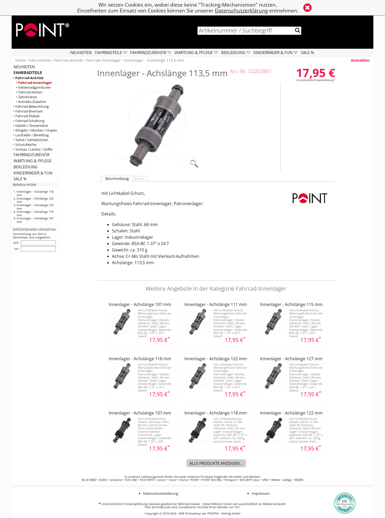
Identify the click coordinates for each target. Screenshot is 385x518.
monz (172, 480)
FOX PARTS (147, 480)
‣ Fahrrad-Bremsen (28, 111)
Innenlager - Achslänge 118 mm (35, 193)
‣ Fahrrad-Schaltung (28, 121)
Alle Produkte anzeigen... (216, 463)
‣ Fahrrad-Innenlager (34, 82)
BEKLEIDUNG (25, 166)
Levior (161, 480)
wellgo (287, 480)
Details (139, 179)
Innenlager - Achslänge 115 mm (35, 213)
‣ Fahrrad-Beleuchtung (31, 106)
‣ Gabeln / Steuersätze (30, 125)
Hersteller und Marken (244, 477)
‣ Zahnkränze (26, 97)
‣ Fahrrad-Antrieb (28, 78)
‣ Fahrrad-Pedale (26, 116)
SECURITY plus (249, 480)
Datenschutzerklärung (241, 10)
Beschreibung (117, 178)
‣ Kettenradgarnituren (33, 87)
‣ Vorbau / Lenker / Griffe (32, 149)
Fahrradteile (40, 60)
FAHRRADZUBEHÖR (31, 154)
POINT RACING (212, 480)
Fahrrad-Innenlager (103, 60)
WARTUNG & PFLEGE (32, 160)
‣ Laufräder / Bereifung (31, 135)
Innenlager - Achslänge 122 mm (35, 200)
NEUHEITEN (81, 52)
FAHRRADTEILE (27, 72)
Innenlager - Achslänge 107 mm (35, 220)
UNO (265, 480)
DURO (103, 480)
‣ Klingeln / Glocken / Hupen (35, 130)
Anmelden (360, 60)
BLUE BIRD (89, 480)
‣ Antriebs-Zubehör (31, 102)
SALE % (307, 52)
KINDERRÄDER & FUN (32, 172)
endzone (116, 480)
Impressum (261, 493)
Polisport (230, 480)
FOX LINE (131, 480)
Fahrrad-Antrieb (68, 60)
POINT (194, 480)
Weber (275, 480)
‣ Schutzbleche (24, 144)
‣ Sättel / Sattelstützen (30, 140)
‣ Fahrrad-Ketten (29, 92)
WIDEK (299, 480)
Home (20, 60)
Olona (183, 480)
